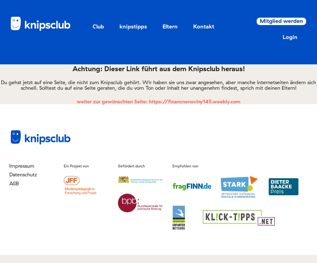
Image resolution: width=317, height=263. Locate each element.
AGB (14, 191)
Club (98, 26)
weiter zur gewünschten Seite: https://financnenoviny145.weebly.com (159, 109)
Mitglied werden (276, 26)
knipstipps (133, 26)
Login (283, 45)
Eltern (170, 26)
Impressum (21, 174)
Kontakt (203, 26)
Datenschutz (23, 182)
